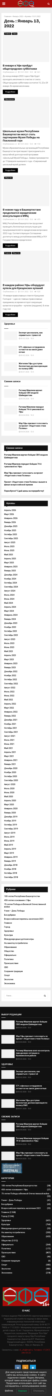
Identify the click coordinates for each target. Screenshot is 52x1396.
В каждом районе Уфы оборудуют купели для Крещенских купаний (24, 287)
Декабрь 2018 (10, 865)
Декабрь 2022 (10, 671)
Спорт (7, 975)
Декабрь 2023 (10, 623)
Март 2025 (9, 562)
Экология (8, 979)
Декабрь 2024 (10, 575)
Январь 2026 (10, 522)
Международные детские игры (19, 939)
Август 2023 (9, 639)
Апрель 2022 (10, 704)
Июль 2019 (9, 837)
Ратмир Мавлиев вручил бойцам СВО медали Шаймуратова (30, 392)
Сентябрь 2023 (11, 635)
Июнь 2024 (9, 599)
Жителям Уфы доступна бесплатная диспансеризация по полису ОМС (33, 366)
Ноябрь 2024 (10, 579)
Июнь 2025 (9, 550)
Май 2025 (8, 554)
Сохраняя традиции (13, 971)
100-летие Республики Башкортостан (22, 896)
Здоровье (9, 931)
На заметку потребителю (16, 943)
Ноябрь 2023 (10, 627)
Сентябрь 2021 (11, 732)
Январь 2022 (18, 16)
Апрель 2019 (10, 849)
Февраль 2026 (10, 518)
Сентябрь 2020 (11, 780)
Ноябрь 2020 (10, 772)
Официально (10, 955)
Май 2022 (8, 700)
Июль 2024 (9, 595)
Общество (8, 178)
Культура (8, 935)
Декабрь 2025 (10, 526)
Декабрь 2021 (10, 720)
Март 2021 (9, 756)
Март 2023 (9, 659)
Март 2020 (9, 804)
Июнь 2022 (9, 696)
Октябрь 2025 (10, 534)
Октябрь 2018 (10, 873)
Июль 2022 (9, 692)
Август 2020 (9, 784)
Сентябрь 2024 (11, 587)
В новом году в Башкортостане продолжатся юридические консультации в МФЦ (22, 212)
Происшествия (11, 963)
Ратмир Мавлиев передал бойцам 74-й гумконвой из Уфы (31, 409)
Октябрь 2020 (10, 776)
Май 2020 (8, 796)
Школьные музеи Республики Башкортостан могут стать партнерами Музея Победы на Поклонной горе (21, 136)
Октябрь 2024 (10, 583)
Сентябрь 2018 (11, 877)
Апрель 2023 (10, 655)
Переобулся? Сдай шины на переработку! (24, 491)
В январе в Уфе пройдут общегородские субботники (20, 67)
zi (16, 72)
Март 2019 (9, 853)
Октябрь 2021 (10, 728)
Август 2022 (9, 688)
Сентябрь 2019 (11, 829)
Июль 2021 (9, 740)
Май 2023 (8, 651)
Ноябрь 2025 (10, 530)
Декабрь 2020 (10, 768)
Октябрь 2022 (10, 679)
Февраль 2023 (10, 663)
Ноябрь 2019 (10, 821)
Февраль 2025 (10, 567)
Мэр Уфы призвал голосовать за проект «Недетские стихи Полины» (33, 425)
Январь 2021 (10, 764)
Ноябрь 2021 (10, 724)
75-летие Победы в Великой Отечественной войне (25, 1193)
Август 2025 (9, 542)
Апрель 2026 (10, 510)
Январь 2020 (10, 813)
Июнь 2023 (9, 647)
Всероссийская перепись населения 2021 (24, 919)
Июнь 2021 (9, 744)
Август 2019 (9, 833)
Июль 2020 (9, 788)
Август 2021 (9, 736)
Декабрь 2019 (10, 817)
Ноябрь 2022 (10, 675)
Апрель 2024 (10, 607)
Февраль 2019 (10, 857)
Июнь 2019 (9, 841)
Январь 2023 (10, 667)
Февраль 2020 (10, 808)
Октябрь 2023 (10, 631)
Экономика (9, 983)
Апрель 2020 (10, 800)
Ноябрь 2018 (10, 869)
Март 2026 (9, 514)
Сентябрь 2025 (11, 538)
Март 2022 (9, 708)
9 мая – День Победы (14, 911)
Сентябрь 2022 (11, 684)
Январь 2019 (10, 861)
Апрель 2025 (10, 558)
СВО (6, 967)
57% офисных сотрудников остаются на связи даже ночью (32, 349)
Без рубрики (10, 915)
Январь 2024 (10, 619)
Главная (7, 16)
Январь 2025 (10, 571)
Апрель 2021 (10, 752)
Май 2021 (8, 748)
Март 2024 (9, 611)
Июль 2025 (9, 546)
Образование (9, 99)
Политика (8, 959)
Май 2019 (8, 845)
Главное (8, 33)
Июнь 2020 (9, 792)
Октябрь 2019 (10, 825)
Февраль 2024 (10, 615)
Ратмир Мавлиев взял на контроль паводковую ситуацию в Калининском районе (33, 1053)
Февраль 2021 (10, 760)
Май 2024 (8, 603)
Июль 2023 (9, 643)
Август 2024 (9, 591)
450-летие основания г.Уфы (17, 900)
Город (15, 33)
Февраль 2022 (10, 712)
